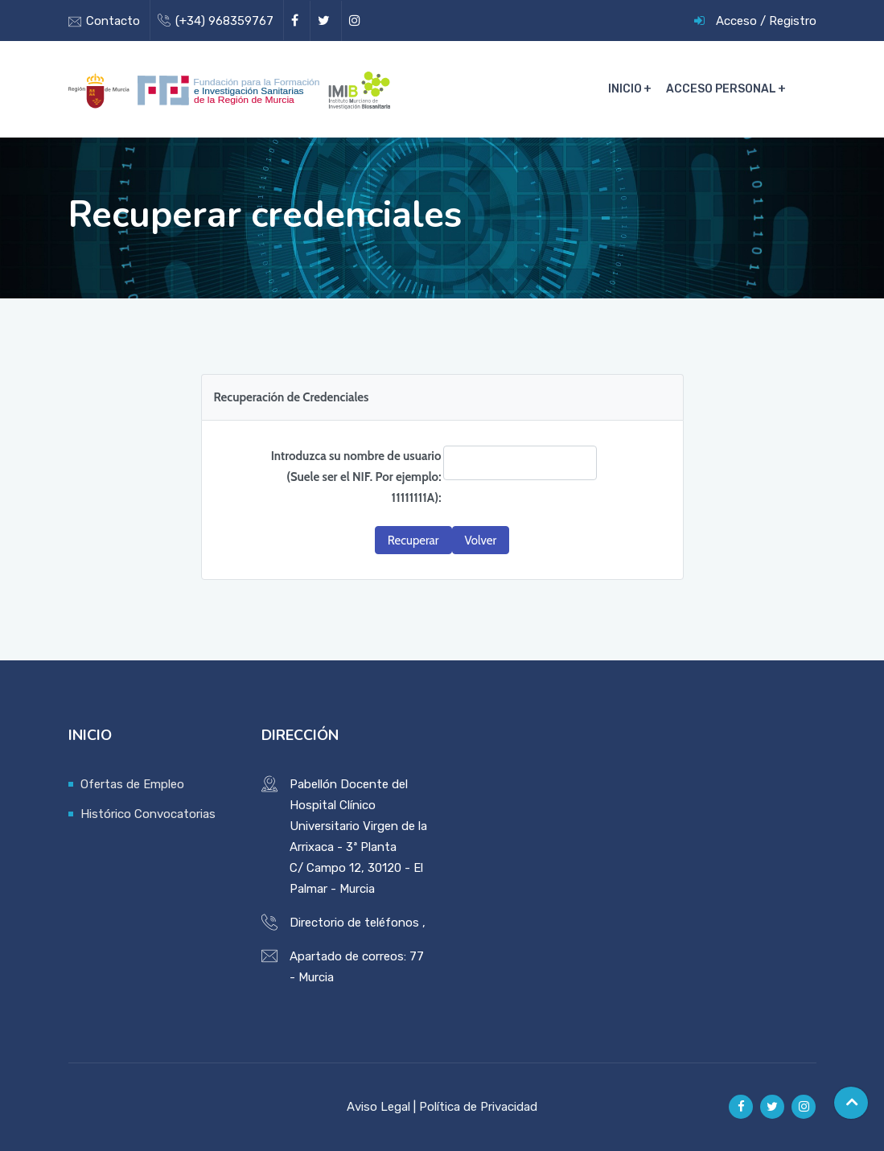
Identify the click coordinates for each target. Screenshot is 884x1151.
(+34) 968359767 (224, 21)
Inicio (625, 89)
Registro (792, 21)
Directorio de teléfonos (354, 922)
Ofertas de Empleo (132, 784)
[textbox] (520, 463)
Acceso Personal (721, 89)
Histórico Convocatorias (148, 814)
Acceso (736, 21)
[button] (413, 540)
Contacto (113, 21)
